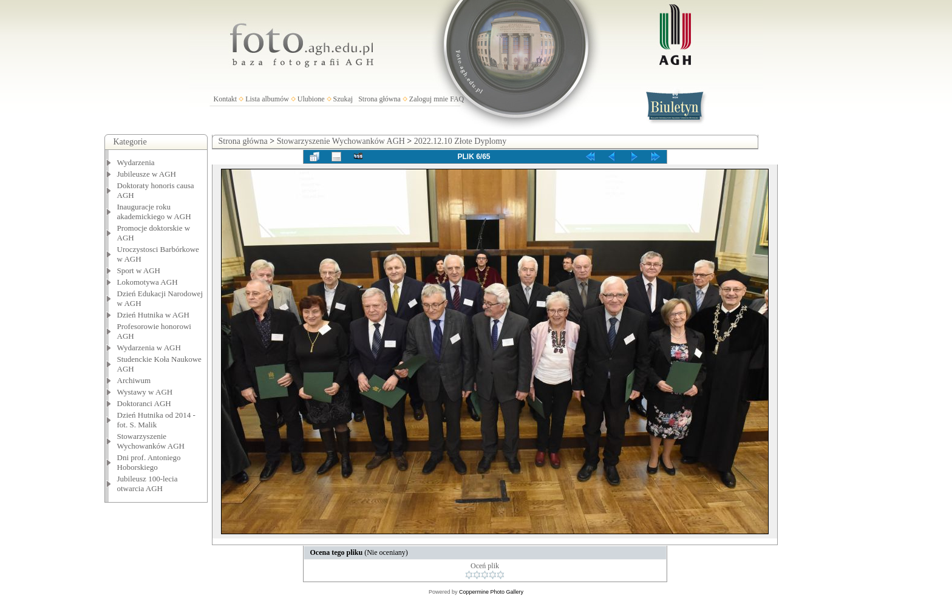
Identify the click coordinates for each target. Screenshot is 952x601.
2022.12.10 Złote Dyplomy (460, 141)
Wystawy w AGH (145, 391)
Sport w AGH (139, 270)
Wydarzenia (136, 162)
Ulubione (311, 99)
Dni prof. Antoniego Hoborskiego (149, 462)
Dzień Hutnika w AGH (153, 314)
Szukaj (343, 99)
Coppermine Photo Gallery (491, 592)
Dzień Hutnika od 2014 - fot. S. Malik (156, 419)
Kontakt (225, 99)
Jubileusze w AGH (147, 173)
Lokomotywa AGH (147, 282)
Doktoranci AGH (144, 403)
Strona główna (379, 99)
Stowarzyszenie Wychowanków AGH (151, 441)
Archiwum (134, 380)
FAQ (457, 99)
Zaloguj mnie (428, 99)
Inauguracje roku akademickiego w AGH (154, 211)
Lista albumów (267, 99)
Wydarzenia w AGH (149, 347)
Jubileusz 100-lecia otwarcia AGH (147, 483)
